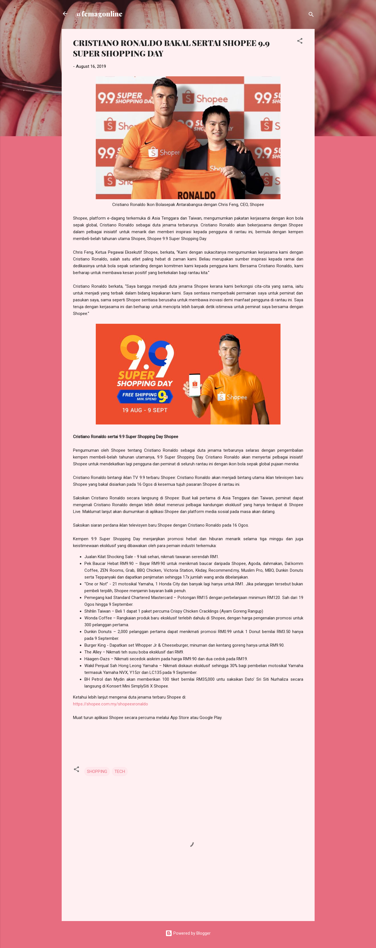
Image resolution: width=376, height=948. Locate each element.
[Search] (311, 15)
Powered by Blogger (188, 933)
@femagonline (98, 13)
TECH (120, 771)
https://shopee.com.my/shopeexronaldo (110, 704)
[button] (299, 41)
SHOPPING (97, 771)
